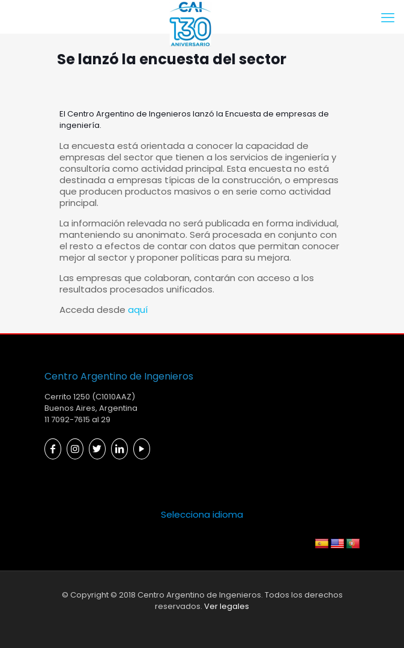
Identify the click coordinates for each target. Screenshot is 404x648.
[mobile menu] (388, 18)
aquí (138, 309)
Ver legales (226, 606)
